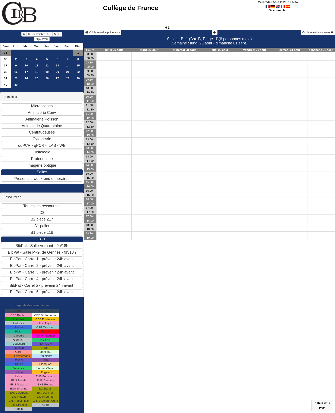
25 (36, 78)
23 (16, 78)
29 (78, 78)
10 (26, 65)
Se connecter (278, 10)
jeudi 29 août (219, 49)
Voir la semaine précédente (102, 32)
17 (26, 71)
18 (36, 71)
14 (67, 65)
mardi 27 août (149, 49)
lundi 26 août (114, 49)
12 (47, 65)
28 (67, 78)
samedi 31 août (289, 49)
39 (5, 78)
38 (5, 71)
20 (57, 71)
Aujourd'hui (41, 39)
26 (47, 78)
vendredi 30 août (254, 49)
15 (78, 65)
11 (36, 65)
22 (78, 71)
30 (16, 84)
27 (57, 78)
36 (5, 59)
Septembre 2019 (41, 34)
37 (5, 65)
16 (16, 71)
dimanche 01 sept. (321, 49)
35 (5, 52)
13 (57, 65)
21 (67, 71)
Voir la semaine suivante (318, 32)
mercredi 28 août (184, 49)
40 (5, 84)
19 (47, 71)
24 (26, 78)
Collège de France (130, 7)
